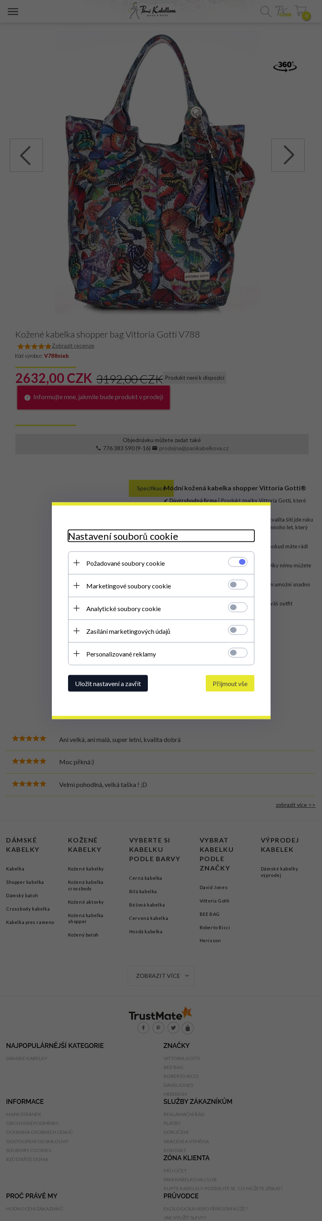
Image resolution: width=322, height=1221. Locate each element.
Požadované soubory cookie (125, 563)
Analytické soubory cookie (123, 608)
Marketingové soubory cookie (128, 585)
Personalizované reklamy (121, 653)
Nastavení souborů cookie (123, 535)
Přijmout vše (230, 683)
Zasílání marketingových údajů (128, 631)
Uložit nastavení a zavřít (108, 683)
